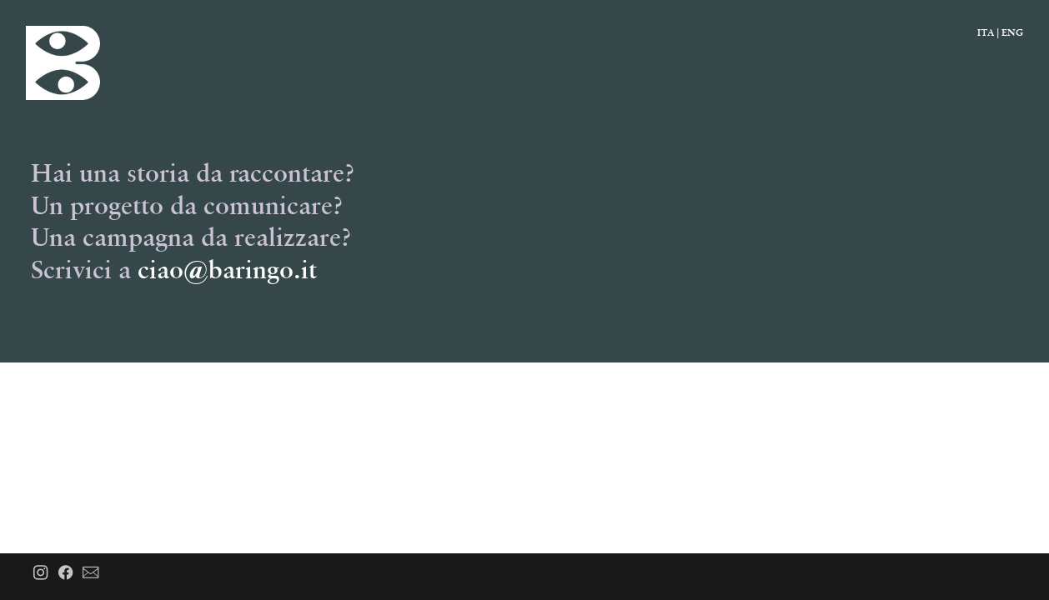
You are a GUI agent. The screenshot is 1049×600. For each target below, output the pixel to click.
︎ (90, 573)
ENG (1012, 32)
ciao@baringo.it (227, 269)
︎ (40, 573)
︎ (65, 573)
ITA (985, 32)
